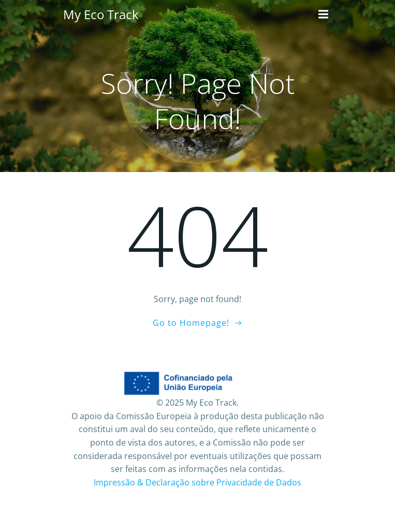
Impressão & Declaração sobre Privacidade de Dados (197, 482)
